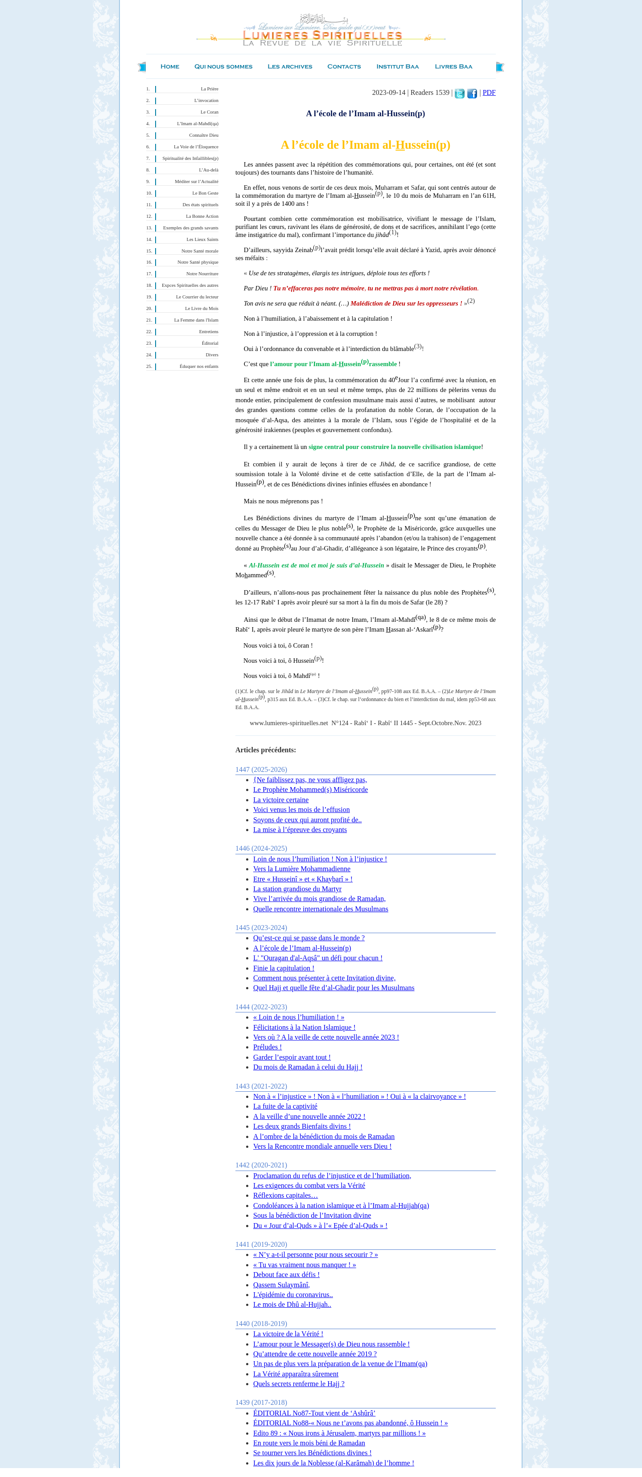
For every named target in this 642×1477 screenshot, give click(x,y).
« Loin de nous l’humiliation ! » (298, 1017)
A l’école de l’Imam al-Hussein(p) (302, 948)
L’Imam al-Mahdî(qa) (197, 123)
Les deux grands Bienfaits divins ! (302, 1126)
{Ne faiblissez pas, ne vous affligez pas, (310, 779)
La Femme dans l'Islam (196, 320)
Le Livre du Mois (201, 308)
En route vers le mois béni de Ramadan (309, 1443)
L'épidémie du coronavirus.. (293, 1294)
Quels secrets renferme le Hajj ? (299, 1383)
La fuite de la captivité (285, 1106)
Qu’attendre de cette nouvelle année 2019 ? (315, 1354)
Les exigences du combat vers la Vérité (309, 1185)
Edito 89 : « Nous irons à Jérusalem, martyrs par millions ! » (339, 1433)
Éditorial (210, 343)
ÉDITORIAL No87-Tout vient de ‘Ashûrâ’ (314, 1413)
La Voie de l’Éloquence (196, 146)
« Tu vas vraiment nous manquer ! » (304, 1265)
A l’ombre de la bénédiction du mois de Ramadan (324, 1136)
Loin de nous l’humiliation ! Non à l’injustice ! (320, 859)
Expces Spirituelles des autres (190, 285)
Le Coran (209, 112)
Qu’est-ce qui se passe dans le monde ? (309, 938)
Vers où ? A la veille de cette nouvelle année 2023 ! (326, 1037)
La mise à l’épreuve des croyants (300, 829)
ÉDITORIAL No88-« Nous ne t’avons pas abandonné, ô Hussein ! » (350, 1423)
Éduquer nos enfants (199, 366)
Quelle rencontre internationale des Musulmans (320, 909)
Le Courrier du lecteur (197, 296)
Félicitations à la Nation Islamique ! (304, 1027)
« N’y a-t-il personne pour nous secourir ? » (315, 1254)
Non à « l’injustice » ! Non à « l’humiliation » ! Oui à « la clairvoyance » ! (359, 1096)
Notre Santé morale (199, 251)
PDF (489, 92)
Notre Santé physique (197, 262)
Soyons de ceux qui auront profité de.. (307, 820)
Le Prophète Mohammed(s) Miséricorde (310, 789)
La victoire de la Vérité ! (288, 1334)
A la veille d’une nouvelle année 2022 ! (309, 1116)
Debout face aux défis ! (286, 1274)
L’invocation (206, 100)
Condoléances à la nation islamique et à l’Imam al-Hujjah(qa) (341, 1205)
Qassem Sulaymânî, (281, 1285)
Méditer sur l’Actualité (196, 181)
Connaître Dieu (203, 135)
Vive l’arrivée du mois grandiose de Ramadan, (319, 898)
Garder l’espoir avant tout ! (292, 1057)
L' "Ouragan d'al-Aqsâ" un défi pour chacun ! (318, 958)
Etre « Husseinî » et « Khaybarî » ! (303, 879)
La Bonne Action (202, 216)
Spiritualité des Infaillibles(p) (190, 158)
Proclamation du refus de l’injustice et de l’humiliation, (332, 1175)
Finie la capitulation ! (283, 968)
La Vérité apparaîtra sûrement (295, 1374)
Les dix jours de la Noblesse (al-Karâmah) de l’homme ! (333, 1463)
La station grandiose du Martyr (297, 889)
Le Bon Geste (205, 193)
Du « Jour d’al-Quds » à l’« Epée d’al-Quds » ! (320, 1225)
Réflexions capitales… (285, 1195)
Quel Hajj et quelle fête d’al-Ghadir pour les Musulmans (334, 987)
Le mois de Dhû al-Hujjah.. (292, 1304)
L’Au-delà (208, 169)
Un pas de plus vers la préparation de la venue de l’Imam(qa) (340, 1363)
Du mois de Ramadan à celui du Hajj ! (307, 1067)
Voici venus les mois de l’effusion (301, 809)
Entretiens (208, 331)
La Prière (209, 88)
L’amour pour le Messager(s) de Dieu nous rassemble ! (331, 1344)
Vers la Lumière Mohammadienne (301, 869)
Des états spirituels (201, 204)
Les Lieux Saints (202, 239)
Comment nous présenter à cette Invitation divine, (324, 978)
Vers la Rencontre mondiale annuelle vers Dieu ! (322, 1146)
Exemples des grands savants (190, 227)
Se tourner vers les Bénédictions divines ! (312, 1453)
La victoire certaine (281, 800)
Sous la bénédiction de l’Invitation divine (312, 1215)
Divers (212, 354)
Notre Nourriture (202, 273)
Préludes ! (267, 1047)
